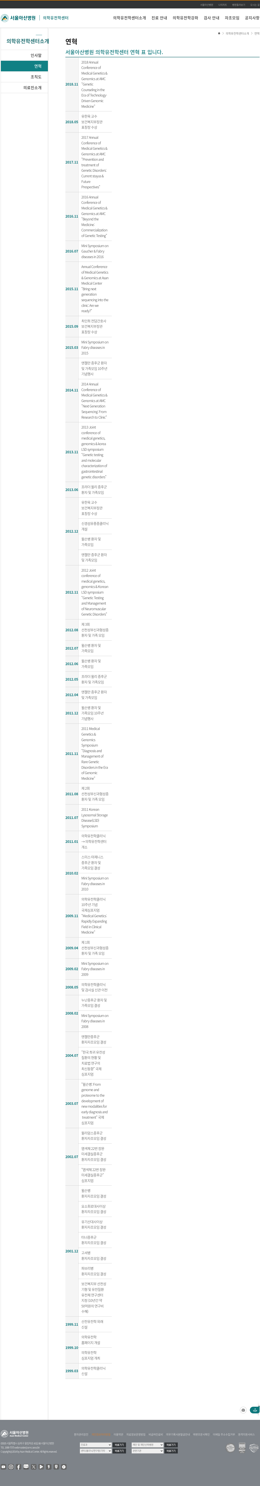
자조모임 (232, 18)
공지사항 (252, 18)
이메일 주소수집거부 (224, 1434)
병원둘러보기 (238, 5)
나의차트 (222, 5)
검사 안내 (211, 18)
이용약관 (118, 1434)
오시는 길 (255, 5)
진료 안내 (159, 18)
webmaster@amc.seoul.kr (26, 1447)
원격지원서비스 (246, 1434)
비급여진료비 (156, 1434)
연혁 (257, 33)
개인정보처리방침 (100, 1434)
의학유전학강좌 (185, 18)
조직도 (36, 77)
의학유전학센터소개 (129, 18)
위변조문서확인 (201, 1434)
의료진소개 (32, 87)
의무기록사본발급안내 (178, 1434)
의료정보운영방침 (135, 1434)
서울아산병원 (206, 5)
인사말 (36, 55)
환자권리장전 (81, 1434)
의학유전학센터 (56, 18)
